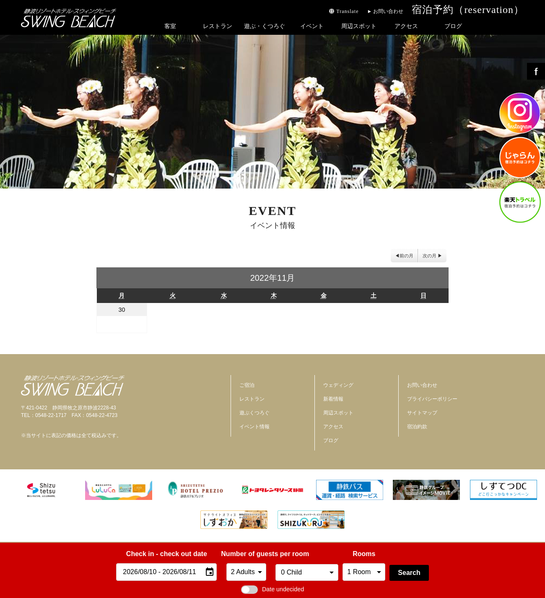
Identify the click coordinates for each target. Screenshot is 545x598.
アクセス (406, 26)
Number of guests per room (246, 553)
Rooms (364, 553)
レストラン (217, 26)
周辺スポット (358, 26)
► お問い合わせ (385, 11)
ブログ (453, 26)
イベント (312, 26)
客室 (170, 26)
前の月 (406, 255)
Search (409, 572)
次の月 (429, 255)
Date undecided (272, 589)
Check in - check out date (166, 553)
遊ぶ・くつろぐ (264, 26)
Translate (343, 11)
